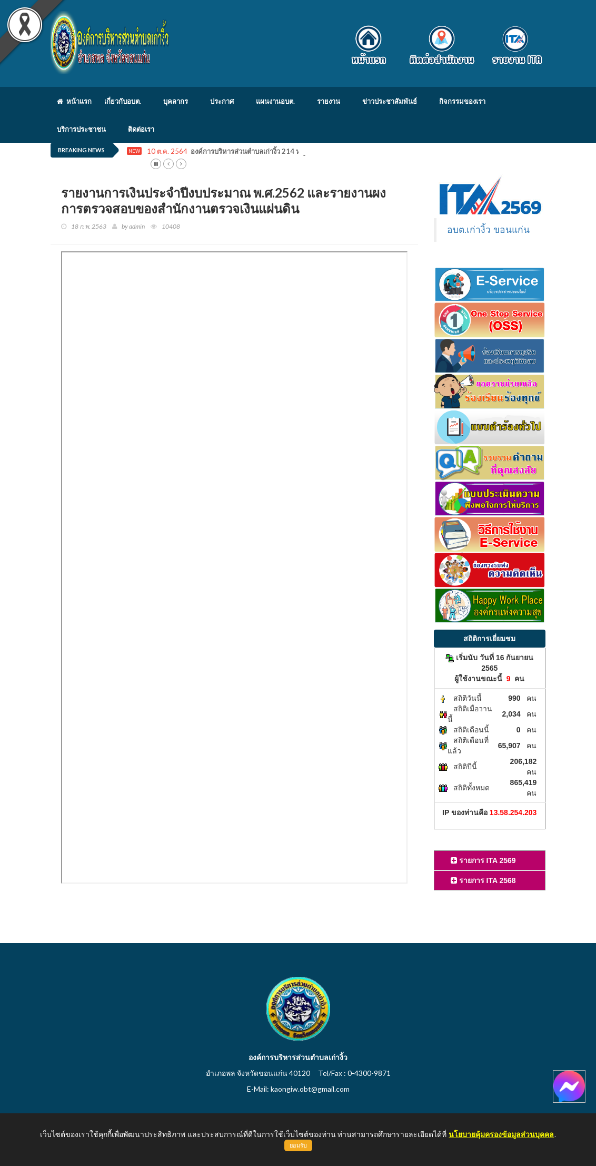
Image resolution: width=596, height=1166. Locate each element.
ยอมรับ (298, 1145)
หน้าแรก (74, 101)
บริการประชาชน (81, 129)
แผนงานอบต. (275, 101)
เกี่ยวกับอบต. (122, 101)
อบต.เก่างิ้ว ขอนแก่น (488, 229)
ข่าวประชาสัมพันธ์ (389, 101)
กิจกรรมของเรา (462, 101)
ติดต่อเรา (141, 129)
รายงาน (328, 101)
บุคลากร (175, 101)
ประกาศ (222, 101)
